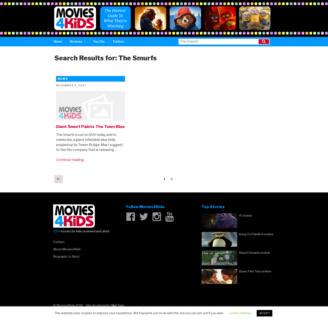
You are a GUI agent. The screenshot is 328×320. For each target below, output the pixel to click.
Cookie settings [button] (240, 313)
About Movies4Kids (67, 249)
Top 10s (99, 41)
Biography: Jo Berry (66, 256)
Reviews (78, 41)
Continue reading (70, 160)
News (58, 41)
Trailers (118, 41)
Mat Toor (117, 305)
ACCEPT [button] (264, 313)
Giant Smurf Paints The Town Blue (90, 126)
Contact (59, 242)
